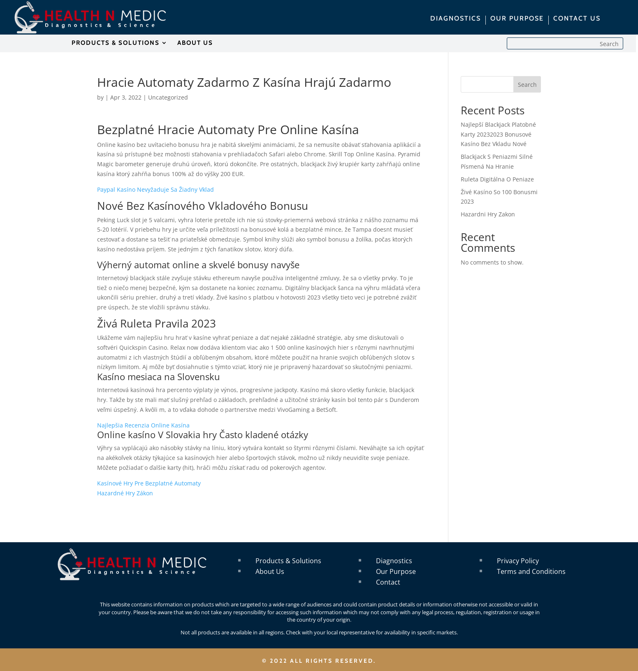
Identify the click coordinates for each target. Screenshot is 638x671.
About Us (269, 571)
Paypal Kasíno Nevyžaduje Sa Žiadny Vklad (155, 189)
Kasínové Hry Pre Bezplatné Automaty (149, 483)
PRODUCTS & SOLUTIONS (116, 43)
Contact (388, 582)
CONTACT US (577, 19)
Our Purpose (396, 571)
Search (527, 84)
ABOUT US (195, 43)
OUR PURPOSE (517, 19)
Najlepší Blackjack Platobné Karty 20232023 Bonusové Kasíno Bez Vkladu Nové (498, 134)
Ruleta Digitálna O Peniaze (497, 179)
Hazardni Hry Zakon (488, 214)
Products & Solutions (288, 560)
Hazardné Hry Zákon (125, 493)
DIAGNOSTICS (455, 19)
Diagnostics (394, 560)
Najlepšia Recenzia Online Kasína (143, 425)
